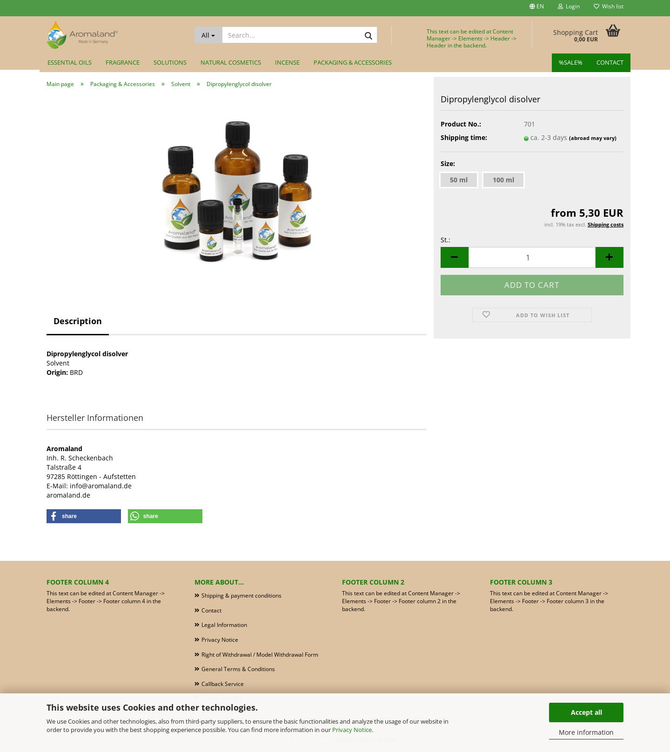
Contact (609, 62)
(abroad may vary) (592, 137)
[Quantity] (532, 257)
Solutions (170, 62)
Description (78, 320)
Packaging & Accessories (353, 62)
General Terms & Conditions (238, 669)
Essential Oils (69, 62)
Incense (287, 62)
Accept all (586, 712)
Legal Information (224, 625)
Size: (448, 163)
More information (586, 732)
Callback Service (222, 684)
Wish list (608, 6)
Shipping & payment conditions (241, 595)
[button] (537, 8)
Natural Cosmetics (231, 62)
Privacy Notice (352, 729)
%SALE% (571, 62)
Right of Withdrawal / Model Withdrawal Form (259, 655)
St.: (445, 239)
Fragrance (123, 62)
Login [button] (569, 6)
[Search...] (208, 35)
